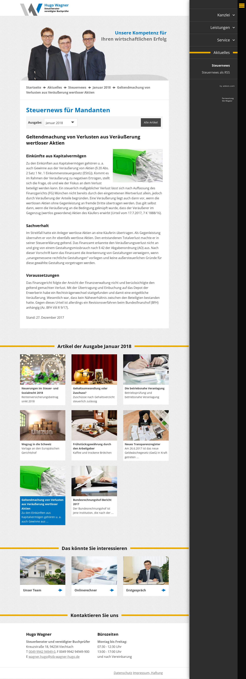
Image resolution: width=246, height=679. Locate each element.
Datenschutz (123, 673)
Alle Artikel (151, 122)
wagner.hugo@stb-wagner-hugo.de (54, 657)
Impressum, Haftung (148, 673)
